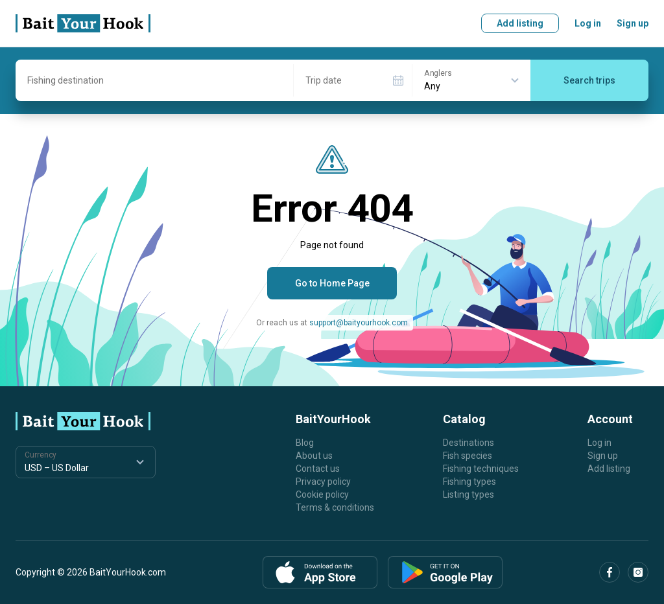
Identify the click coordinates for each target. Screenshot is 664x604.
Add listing (520, 23)
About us (314, 455)
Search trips (589, 80)
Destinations (468, 442)
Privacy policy (323, 481)
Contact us (318, 468)
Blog (305, 442)
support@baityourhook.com (358, 322)
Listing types (468, 494)
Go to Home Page (332, 283)
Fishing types (469, 481)
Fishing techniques (481, 468)
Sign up (632, 23)
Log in (588, 23)
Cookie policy (322, 494)
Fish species (467, 455)
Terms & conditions (335, 507)
